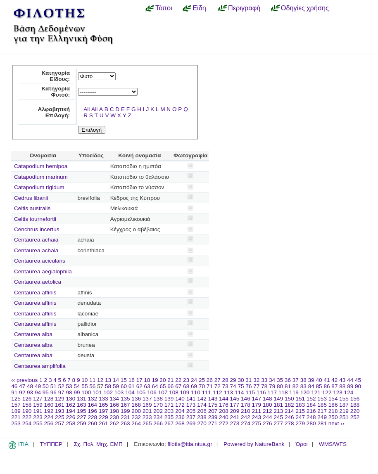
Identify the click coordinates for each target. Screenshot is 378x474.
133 (103, 399)
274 (245, 423)
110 (195, 392)
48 (30, 386)
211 (257, 411)
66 (170, 386)
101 (97, 392)
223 (38, 417)
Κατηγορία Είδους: (55, 76)
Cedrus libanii (31, 198)
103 (119, 392)
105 (141, 392)
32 (256, 380)
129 (59, 399)
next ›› (336, 423)
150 (289, 399)
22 (178, 380)
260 (92, 423)
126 (27, 399)
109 (185, 392)
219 (344, 411)
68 (186, 386)
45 (358, 380)
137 (147, 399)
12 (100, 380)
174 (202, 405)
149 (278, 399)
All (86, 109)
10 (84, 380)
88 (342, 386)
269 (191, 423)
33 (264, 380)
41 (326, 380)
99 (77, 392)
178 (245, 405)
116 (261, 392)
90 (358, 386)
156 (355, 399)
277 (278, 423)
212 (267, 411)
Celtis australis (32, 208)
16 (131, 380)
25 (202, 380)
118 (283, 392)
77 (256, 386)
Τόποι (163, 8)
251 (344, 417)
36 (288, 380)
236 (180, 417)
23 (186, 380)
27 (217, 380)
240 (223, 417)
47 (22, 386)
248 (311, 417)
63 (147, 386)
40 (319, 380)
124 (349, 392)
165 (103, 405)
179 (257, 405)
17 (139, 380)
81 (288, 386)
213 (278, 411)
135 (125, 399)
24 (194, 380)
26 (210, 380)
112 (217, 392)
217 (322, 411)
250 (333, 417)
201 (147, 411)
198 (114, 411)
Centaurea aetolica (37, 282)
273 (235, 423)
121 (316, 392)
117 (272, 392)
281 (322, 423)
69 (194, 386)
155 (344, 399)
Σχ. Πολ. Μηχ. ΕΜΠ (98, 444)
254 (27, 423)
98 (69, 392)
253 (16, 423)
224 (49, 417)
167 (125, 405)
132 (92, 399)
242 (245, 417)
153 (322, 399)
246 (289, 417)
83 (303, 386)
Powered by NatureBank (253, 444)
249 (322, 417)
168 (136, 405)
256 (49, 423)
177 (235, 405)
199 (125, 411)
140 (180, 399)
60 (124, 386)
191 (38, 411)
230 (114, 417)
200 (136, 411)
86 (326, 386)
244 (267, 417)
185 (322, 405)
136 (136, 399)
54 (77, 386)
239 (213, 417)
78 (264, 386)
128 (49, 399)
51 (53, 386)
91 (14, 392)
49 (38, 386)
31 (248, 380)
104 (130, 392)
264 (136, 423)
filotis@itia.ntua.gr (189, 444)
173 (191, 405)
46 (14, 386)
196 (92, 411)
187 (344, 405)
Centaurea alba (33, 334)
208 (223, 411)
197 (103, 411)
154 (333, 399)
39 (311, 380)
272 (223, 423)
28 (225, 380)
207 (213, 411)
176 (223, 405)
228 (92, 417)
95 (46, 392)
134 (114, 399)
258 (71, 423)
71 (210, 386)
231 (125, 417)
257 (59, 423)
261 (103, 423)
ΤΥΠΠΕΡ (51, 444)
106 (152, 392)
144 (223, 399)
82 (295, 386)
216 (311, 411)
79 (272, 386)
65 (162, 386)
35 (280, 380)
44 (350, 380)
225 (59, 417)
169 (147, 405)
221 (16, 417)
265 (147, 423)
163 (81, 405)
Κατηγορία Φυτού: (55, 91)
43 (342, 380)
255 (38, 423)
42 (334, 380)
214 (289, 411)
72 (217, 386)
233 (147, 417)
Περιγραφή (244, 8)
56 (92, 386)
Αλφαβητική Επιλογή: (54, 112)
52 (61, 386)
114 (239, 392)
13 (108, 380)
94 (38, 392)
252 (355, 417)
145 (235, 399)
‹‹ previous (24, 380)
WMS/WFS (333, 444)
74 (233, 386)
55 (84, 386)
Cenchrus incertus (36, 229)
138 (158, 399)
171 (169, 405)
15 (124, 380)
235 (169, 417)
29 (233, 380)
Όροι (302, 444)
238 (202, 417)
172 (180, 405)
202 (158, 411)
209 (235, 411)
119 (294, 392)
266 (158, 423)
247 (300, 417)
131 (81, 399)
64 (155, 386)
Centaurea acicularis (39, 261)
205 (191, 411)
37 (295, 380)
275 (257, 423)
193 (59, 411)
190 (27, 411)
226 (71, 417)
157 (16, 405)
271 (213, 423)
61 (131, 386)
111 (207, 392)
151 (300, 399)
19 (155, 380)
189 (16, 411)
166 (114, 405)
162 (71, 405)
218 (333, 411)
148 (267, 399)
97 (61, 392)
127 (38, 399)
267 (169, 423)
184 (311, 405)
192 (49, 411)
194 (71, 411)
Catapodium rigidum (39, 187)
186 (333, 405)
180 (267, 405)
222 (27, 417)
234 (158, 417)
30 (241, 380)
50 (46, 386)
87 (334, 386)
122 (327, 392)
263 (125, 423)
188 (355, 405)
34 (272, 380)
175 (213, 405)
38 (303, 380)
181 (278, 405)
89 (350, 386)
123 (337, 392)
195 (81, 411)
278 (289, 423)
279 (300, 423)
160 (49, 405)
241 (235, 417)
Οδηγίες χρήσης (305, 8)
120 (305, 392)
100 (86, 392)
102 (108, 392)
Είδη (199, 8)
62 (139, 386)
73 (225, 386)
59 (116, 386)
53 (69, 386)
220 (355, 411)
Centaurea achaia (36, 240)
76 (248, 386)
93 (30, 392)
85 (319, 386)
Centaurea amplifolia (40, 366)
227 (81, 417)
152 (311, 399)
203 (169, 411)
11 (92, 380)
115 (250, 392)
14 (116, 380)
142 (202, 399)
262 (114, 423)
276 (267, 423)
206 (202, 411)
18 (147, 380)
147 (257, 399)
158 (27, 405)
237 (191, 417)
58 (108, 386)
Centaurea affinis (35, 292)
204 (180, 411)
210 (245, 411)
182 (289, 405)
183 (300, 405)
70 (202, 386)
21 (170, 380)
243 (257, 417)
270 (202, 423)
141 (191, 399)
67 (178, 386)
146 (245, 399)
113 (228, 392)
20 (162, 380)
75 (241, 386)
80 (280, 386)
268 (180, 423)
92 (22, 392)
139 (169, 399)
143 (213, 399)
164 (92, 405)
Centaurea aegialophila (43, 271)
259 (81, 423)
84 (311, 386)
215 (300, 411)
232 (136, 417)
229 (103, 417)
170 (158, 405)
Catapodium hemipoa (40, 166)
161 (59, 405)
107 (163, 392)
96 (53, 392)
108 (173, 392)
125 (16, 399)
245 (278, 417)
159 (38, 405)
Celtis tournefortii (35, 219)
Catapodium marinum (41, 177)
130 (71, 399)
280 (311, 423)
